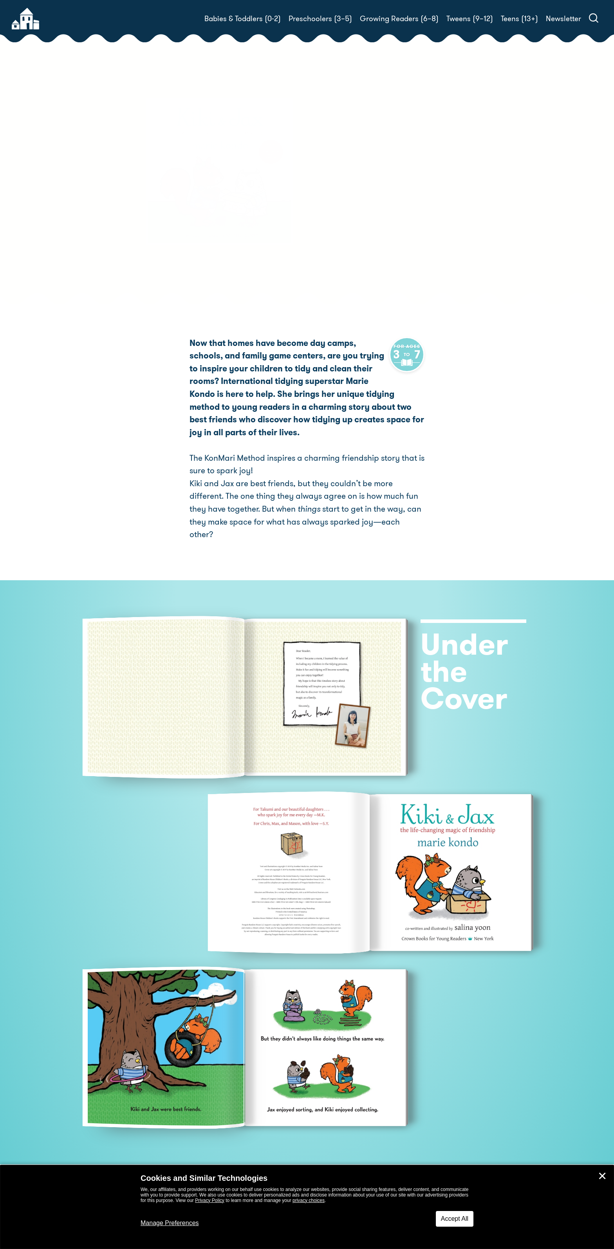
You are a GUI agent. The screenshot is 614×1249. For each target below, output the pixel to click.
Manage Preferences (170, 1223)
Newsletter (563, 18)
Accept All (454, 1218)
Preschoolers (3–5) (320, 18)
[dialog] (307, 1207)
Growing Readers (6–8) (399, 18)
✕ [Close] (602, 1176)
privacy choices (309, 1200)
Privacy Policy (209, 1200)
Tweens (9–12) (469, 18)
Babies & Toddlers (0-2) (242, 18)
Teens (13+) (519, 18)
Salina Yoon (425, 178)
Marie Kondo (362, 178)
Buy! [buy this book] (332, 214)
